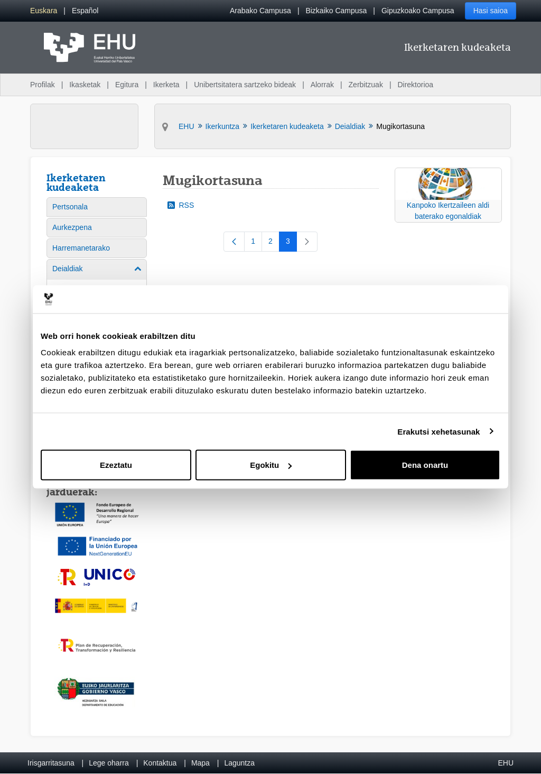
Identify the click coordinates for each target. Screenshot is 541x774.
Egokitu (271, 464)
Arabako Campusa (260, 10)
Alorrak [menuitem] (322, 84)
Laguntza (239, 763)
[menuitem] (43, 11)
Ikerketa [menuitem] (166, 84)
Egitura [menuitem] (126, 84)
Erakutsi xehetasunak (438, 431)
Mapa (200, 763)
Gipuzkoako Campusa (417, 10)
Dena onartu (425, 464)
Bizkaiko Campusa (336, 10)
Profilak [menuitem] (42, 84)
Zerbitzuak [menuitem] (366, 84)
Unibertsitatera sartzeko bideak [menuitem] (245, 84)
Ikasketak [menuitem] (84, 84)
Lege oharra (109, 763)
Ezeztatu (116, 464)
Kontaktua (159, 763)
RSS (180, 205)
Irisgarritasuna (50, 763)
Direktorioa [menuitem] (415, 84)
